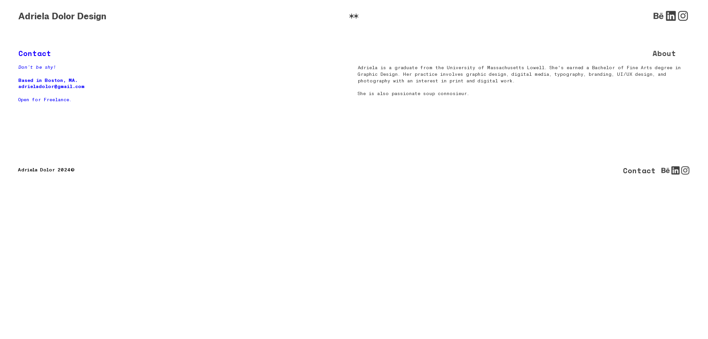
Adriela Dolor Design (62, 16)
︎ (659, 16)
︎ (671, 16)
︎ (683, 16)
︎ (354, 16)
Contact (639, 170)
